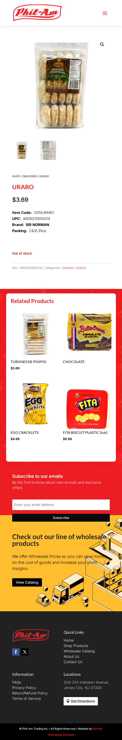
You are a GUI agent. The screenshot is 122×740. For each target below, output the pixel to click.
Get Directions (83, 701)
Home (69, 640)
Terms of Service (26, 698)
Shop (16, 176)
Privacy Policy (24, 687)
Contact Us (73, 662)
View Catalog (27, 582)
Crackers (29, 176)
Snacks (81, 268)
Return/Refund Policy (30, 693)
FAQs (16, 682)
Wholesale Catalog (79, 651)
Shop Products (76, 645)
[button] (102, 44)
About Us (71, 656)
